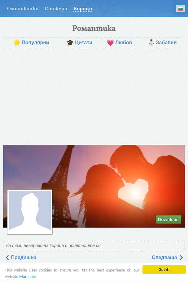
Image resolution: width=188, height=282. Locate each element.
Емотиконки (22, 8)
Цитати (79, 42)
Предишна (21, 257)
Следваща (167, 257)
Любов (119, 42)
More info (27, 276)
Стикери (56, 8)
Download (168, 219)
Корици (82, 8)
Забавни (162, 42)
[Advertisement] (94, 96)
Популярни (31, 42)
